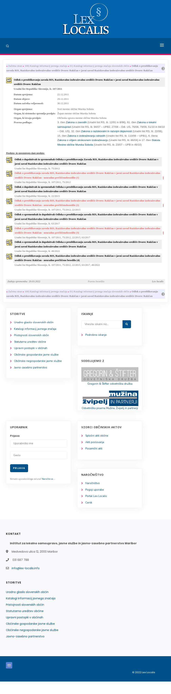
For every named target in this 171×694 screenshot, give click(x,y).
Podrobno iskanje (96, 341)
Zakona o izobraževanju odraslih (86, 137)
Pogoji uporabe (94, 502)
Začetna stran (15, 66)
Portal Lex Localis (96, 508)
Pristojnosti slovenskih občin (31, 342)
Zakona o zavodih (76, 124)
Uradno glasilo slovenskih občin (34, 329)
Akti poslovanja (95, 454)
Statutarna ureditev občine (31, 348)
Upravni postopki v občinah (31, 355)
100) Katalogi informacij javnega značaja (46, 66)
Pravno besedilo (96, 287)
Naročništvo (92, 495)
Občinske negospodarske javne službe (38, 368)
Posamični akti (94, 460)
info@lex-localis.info (26, 581)
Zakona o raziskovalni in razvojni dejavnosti (107, 133)
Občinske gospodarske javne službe (36, 362)
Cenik (88, 515)
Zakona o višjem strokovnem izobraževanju (83, 142)
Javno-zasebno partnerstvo (31, 375)
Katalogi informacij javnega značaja (36, 335)
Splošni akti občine (97, 447)
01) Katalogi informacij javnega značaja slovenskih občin (99, 66)
